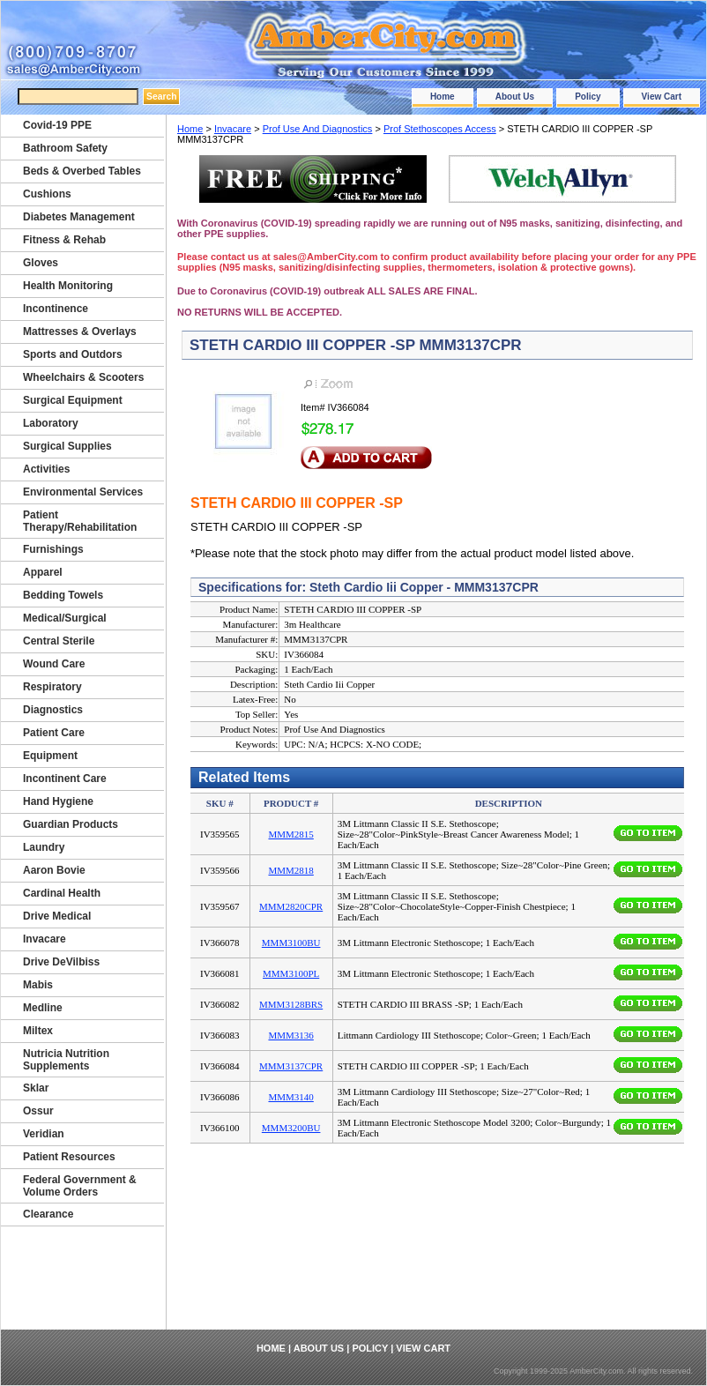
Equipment (50, 755)
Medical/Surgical (65, 618)
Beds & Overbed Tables (82, 171)
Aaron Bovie (54, 870)
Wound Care (54, 664)
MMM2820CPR (291, 906)
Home (442, 96)
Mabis (38, 985)
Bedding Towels (63, 595)
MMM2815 (290, 834)
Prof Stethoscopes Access (439, 128)
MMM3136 (290, 1035)
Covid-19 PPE (57, 125)
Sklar (35, 1088)
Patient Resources (69, 1157)
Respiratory (52, 687)
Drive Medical (57, 916)
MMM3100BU (291, 942)
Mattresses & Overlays (80, 331)
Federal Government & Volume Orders (80, 1186)
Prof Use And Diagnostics (318, 128)
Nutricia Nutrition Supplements (66, 1059)
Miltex (38, 1031)
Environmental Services (83, 492)
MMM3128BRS (291, 1004)
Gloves (40, 263)
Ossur (38, 1111)
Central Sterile (58, 641)
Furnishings (53, 549)
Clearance (48, 1214)
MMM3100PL (291, 973)
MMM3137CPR (291, 1066)
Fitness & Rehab (64, 240)
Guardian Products (70, 824)
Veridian (43, 1134)
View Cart (661, 96)
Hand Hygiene (58, 801)
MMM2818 (290, 870)
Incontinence (55, 308)
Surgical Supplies (67, 446)
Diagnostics (53, 710)
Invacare (232, 128)
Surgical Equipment (73, 400)
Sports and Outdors (73, 354)
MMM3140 (290, 1097)
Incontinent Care (65, 778)
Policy (587, 96)
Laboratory (50, 423)
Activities (46, 469)
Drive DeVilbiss (61, 962)
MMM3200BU (291, 1127)
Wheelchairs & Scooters (83, 377)
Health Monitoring (68, 285)
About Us (514, 96)
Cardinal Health (61, 893)
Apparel (43, 572)
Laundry (43, 847)
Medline (43, 1008)
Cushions (47, 194)
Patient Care (54, 733)
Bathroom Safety (65, 148)
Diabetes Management (79, 217)
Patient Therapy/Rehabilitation (80, 521)
